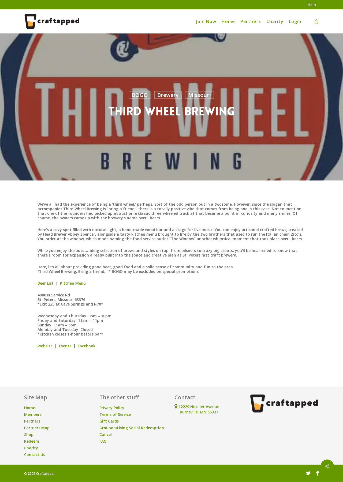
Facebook (86, 345)
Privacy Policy (111, 407)
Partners (32, 421)
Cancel (105, 434)
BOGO (140, 95)
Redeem (31, 441)
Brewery (168, 95)
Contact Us (34, 454)
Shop (28, 434)
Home (29, 407)
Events (65, 345)
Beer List (46, 283)
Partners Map (37, 427)
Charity (31, 448)
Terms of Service (115, 414)
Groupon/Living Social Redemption (131, 427)
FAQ (103, 441)
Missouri (199, 95)
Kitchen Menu (73, 283)
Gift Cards (109, 421)
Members (33, 414)
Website (45, 345)
